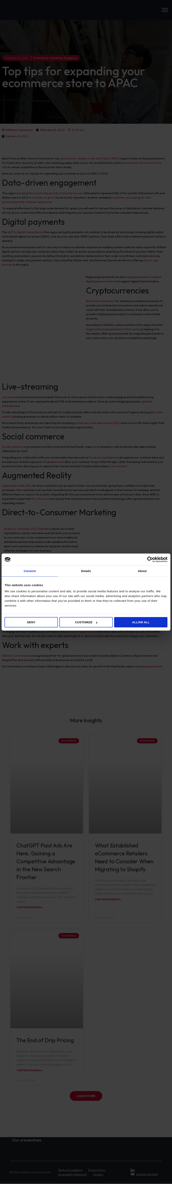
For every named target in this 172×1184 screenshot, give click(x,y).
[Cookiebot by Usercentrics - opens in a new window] (150, 559)
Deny (31, 622)
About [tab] (142, 570)
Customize (86, 622)
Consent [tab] (30, 570)
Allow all (141, 622)
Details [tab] (86, 570)
